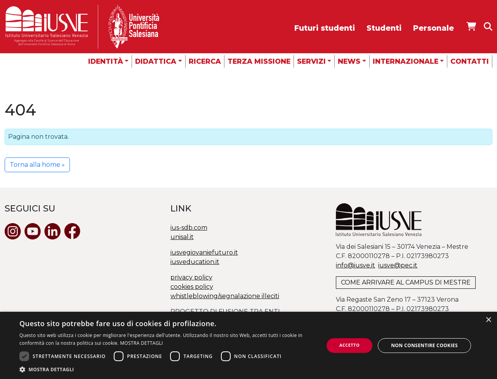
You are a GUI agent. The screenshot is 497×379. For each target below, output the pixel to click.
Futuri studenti (324, 28)
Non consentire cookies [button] (424, 345)
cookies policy (191, 286)
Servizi (311, 61)
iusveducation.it (194, 261)
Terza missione (259, 61)
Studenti (384, 28)
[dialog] (248, 345)
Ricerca (205, 61)
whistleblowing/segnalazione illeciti (224, 296)
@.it (397, 265)
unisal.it (182, 237)
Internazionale (405, 61)
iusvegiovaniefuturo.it (204, 252)
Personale (433, 28)
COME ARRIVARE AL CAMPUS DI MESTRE (406, 282)
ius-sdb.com (188, 227)
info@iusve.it (355, 265)
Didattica (155, 61)
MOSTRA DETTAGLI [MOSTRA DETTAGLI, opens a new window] (141, 343)
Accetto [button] (349, 345)
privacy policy (191, 277)
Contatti (469, 61)
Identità (105, 61)
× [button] (488, 320)
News (349, 61)
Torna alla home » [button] (37, 164)
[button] (167, 369)
